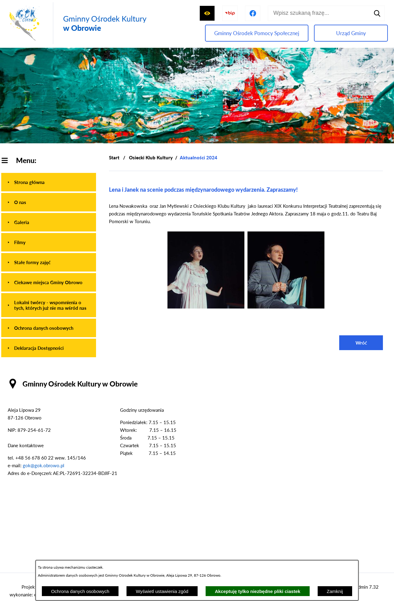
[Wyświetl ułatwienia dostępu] (207, 13)
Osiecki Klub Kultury (151, 157)
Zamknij (335, 591)
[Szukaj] (377, 13)
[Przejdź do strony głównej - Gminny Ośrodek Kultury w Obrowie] (76, 23)
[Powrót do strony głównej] (114, 157)
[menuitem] (48, 182)
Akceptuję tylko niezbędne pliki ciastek (257, 591)
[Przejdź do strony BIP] (230, 13)
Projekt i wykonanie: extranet (30, 590)
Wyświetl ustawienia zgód (162, 591)
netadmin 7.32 (364, 587)
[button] (205, 306)
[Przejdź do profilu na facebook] (252, 13)
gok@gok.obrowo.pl (43, 465)
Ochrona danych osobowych (80, 591)
